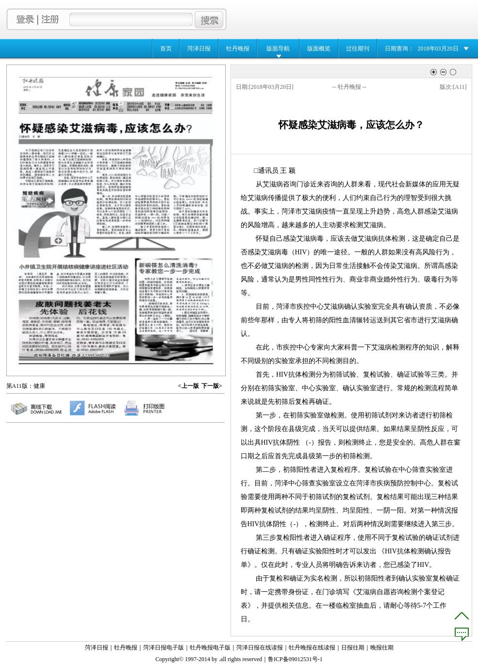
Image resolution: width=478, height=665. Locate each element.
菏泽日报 (199, 48)
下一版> (211, 385)
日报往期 (352, 647)
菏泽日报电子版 (163, 647)
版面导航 (278, 48)
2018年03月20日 (438, 48)
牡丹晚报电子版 (210, 647)
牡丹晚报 (237, 48)
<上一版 (188, 385)
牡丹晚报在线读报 (312, 647)
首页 (166, 48)
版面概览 (318, 48)
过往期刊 (357, 48)
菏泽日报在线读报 (259, 647)
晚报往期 (382, 647)
